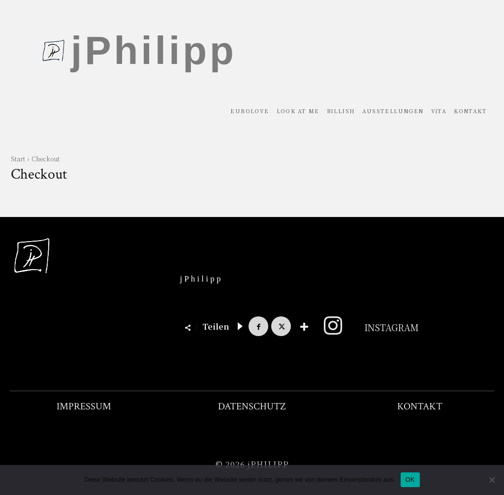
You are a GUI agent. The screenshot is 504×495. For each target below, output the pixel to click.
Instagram (391, 327)
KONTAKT (419, 406)
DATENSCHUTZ (252, 406)
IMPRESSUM (84, 406)
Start (18, 159)
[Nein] (492, 480)
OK (410, 479)
